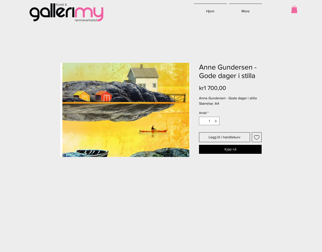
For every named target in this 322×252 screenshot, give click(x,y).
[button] (294, 9)
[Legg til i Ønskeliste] (257, 137)
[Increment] (216, 121)
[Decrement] (202, 121)
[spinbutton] (209, 121)
